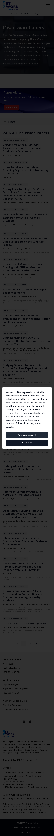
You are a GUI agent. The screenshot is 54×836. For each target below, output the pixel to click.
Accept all (27, 442)
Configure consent (27, 435)
